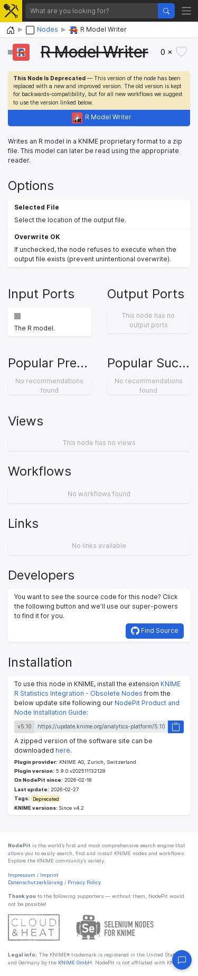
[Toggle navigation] (186, 10)
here (62, 750)
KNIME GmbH (74, 962)
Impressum (21, 875)
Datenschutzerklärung (35, 882)
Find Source (154, 631)
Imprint (49, 875)
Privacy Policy (84, 882)
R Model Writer (102, 118)
